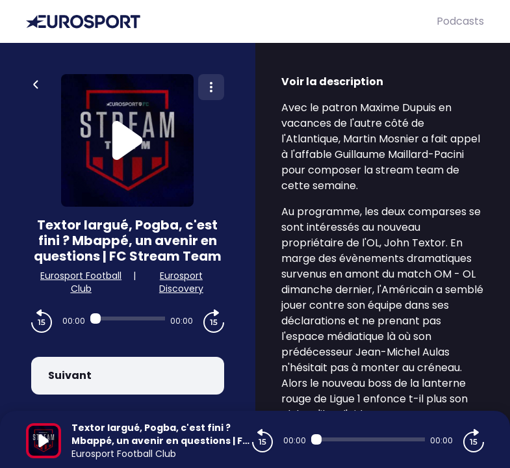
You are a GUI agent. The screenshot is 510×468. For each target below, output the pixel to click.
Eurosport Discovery (181, 282)
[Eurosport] (231, 22)
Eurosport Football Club (80, 282)
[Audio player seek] (127, 319)
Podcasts (460, 21)
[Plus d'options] (211, 87)
